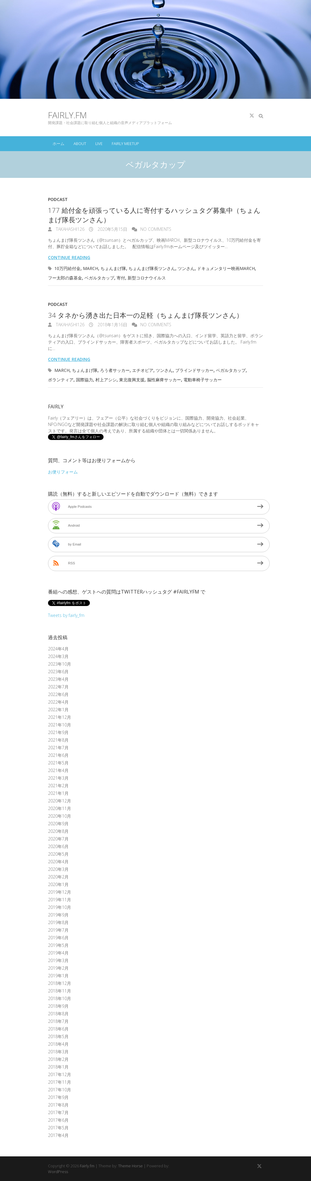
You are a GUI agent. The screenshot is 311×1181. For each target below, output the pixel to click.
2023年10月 (59, 664)
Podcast (58, 199)
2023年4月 (58, 679)
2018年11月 (59, 991)
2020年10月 (59, 816)
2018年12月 (59, 983)
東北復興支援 (132, 380)
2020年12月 (59, 801)
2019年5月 (58, 945)
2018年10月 (59, 998)
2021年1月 (58, 793)
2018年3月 (58, 1052)
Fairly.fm (67, 114)
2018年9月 (58, 1006)
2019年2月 (58, 968)
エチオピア (142, 370)
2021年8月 (58, 740)
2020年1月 (58, 884)
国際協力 (84, 380)
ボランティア (60, 380)
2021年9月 (58, 732)
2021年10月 (59, 725)
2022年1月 (58, 709)
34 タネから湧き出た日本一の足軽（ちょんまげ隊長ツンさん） (145, 315)
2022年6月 (58, 694)
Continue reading (69, 257)
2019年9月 (58, 915)
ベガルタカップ (99, 278)
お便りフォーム (63, 472)
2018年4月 (58, 1044)
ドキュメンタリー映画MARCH (226, 268)
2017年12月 (59, 1074)
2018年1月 (58, 1067)
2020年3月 (58, 869)
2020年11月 (59, 808)
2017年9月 (58, 1097)
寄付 (121, 278)
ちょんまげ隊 (113, 268)
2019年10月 (59, 907)
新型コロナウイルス (147, 278)
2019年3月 (58, 960)
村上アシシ (106, 380)
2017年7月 (58, 1112)
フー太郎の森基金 (65, 278)
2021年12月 (59, 717)
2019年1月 (58, 975)
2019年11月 (59, 899)
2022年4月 (58, 702)
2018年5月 (58, 1036)
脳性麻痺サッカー (164, 380)
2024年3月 (58, 656)
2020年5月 (58, 854)
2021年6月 (58, 755)
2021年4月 (58, 770)
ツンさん (186, 268)
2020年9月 (58, 823)
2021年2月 (58, 785)
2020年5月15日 (111, 229)
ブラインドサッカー (194, 370)
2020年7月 (58, 839)
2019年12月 (59, 892)
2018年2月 (58, 1059)
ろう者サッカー (115, 370)
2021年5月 (58, 763)
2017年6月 (58, 1120)
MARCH (90, 268)
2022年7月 (58, 687)
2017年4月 (58, 1135)
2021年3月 (58, 778)
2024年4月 (58, 649)
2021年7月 (58, 747)
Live (99, 143)
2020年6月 (58, 846)
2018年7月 (58, 1021)
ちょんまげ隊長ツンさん (151, 268)
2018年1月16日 (111, 324)
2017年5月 (58, 1128)
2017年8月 (58, 1105)
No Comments (155, 229)
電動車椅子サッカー (202, 380)
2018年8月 (58, 1013)
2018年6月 (58, 1029)
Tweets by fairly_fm (66, 615)
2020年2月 (58, 877)
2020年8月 (58, 831)
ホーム (58, 143)
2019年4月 (58, 953)
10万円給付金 (67, 268)
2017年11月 (59, 1082)
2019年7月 (58, 930)
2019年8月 (58, 922)
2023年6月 (58, 671)
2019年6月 (58, 937)
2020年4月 (58, 861)
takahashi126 (69, 229)
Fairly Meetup (125, 143)
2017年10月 (59, 1090)
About (79, 143)
